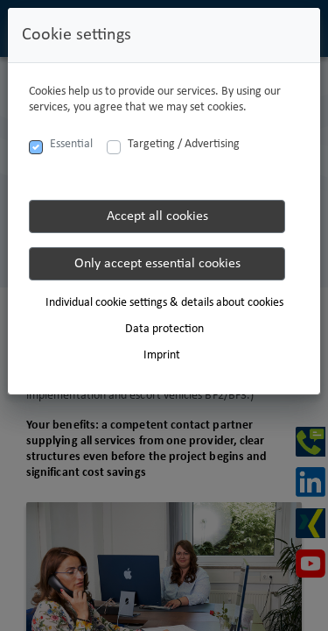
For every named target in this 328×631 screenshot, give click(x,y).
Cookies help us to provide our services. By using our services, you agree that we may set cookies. (155, 99)
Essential (71, 144)
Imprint (161, 355)
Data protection (164, 329)
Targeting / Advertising (184, 144)
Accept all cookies (157, 216)
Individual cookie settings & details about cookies (164, 302)
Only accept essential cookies (157, 264)
